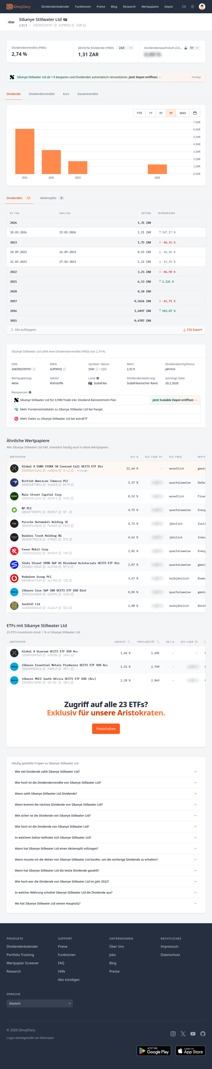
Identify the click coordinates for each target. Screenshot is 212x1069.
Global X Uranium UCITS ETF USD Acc (50, 651)
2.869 (155, 680)
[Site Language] (184, 6)
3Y (161, 113)
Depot (168, 7)
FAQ (61, 963)
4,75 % (133, 510)
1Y (150, 113)
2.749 (155, 667)
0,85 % (133, 592)
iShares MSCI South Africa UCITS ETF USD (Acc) (59, 678)
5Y (171, 113)
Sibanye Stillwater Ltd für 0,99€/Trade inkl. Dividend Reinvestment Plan (68, 400)
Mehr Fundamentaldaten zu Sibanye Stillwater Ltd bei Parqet (61, 409)
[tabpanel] (106, 145)
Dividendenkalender (55, 7)
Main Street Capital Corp (41, 494)
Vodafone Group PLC (37, 576)
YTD (139, 113)
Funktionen (83, 7)
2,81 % (133, 551)
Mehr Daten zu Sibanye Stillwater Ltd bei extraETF (53, 419)
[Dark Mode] (192, 6)
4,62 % (133, 537)
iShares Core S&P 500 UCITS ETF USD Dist (54, 590)
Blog (112, 963)
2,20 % (125, 680)
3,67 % (133, 578)
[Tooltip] (97, 378)
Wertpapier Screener (23, 963)
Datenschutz (170, 954)
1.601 (155, 653)
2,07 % (133, 565)
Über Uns (116, 946)
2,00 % (133, 606)
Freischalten (106, 728)
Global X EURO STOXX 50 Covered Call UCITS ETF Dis (62, 466)
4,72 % (133, 523)
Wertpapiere (150, 7)
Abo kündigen (69, 979)
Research (14, 971)
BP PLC (27, 508)
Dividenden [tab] (19, 198)
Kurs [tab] (66, 94)
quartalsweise (180, 482)
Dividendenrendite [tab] (41, 94)
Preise (101, 7)
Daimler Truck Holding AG (41, 535)
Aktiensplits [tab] (52, 198)
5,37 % (133, 482)
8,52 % (133, 496)
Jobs (112, 954)
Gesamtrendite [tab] (87, 94)
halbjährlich (179, 578)
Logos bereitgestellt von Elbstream (30, 1038)
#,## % (152, 54)
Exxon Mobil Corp (35, 549)
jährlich (175, 523)
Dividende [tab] (13, 94)
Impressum (169, 946)
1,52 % (125, 667)
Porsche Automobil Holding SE (45, 521)
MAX (182, 113)
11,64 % (132, 468)
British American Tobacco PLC (45, 480)
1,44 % (125, 653)
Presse (114, 971)
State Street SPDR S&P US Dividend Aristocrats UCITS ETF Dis (70, 563)
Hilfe (61, 971)
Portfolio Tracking (20, 954)
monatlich (176, 468)
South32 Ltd (31, 604)
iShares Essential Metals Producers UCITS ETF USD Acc (65, 665)
